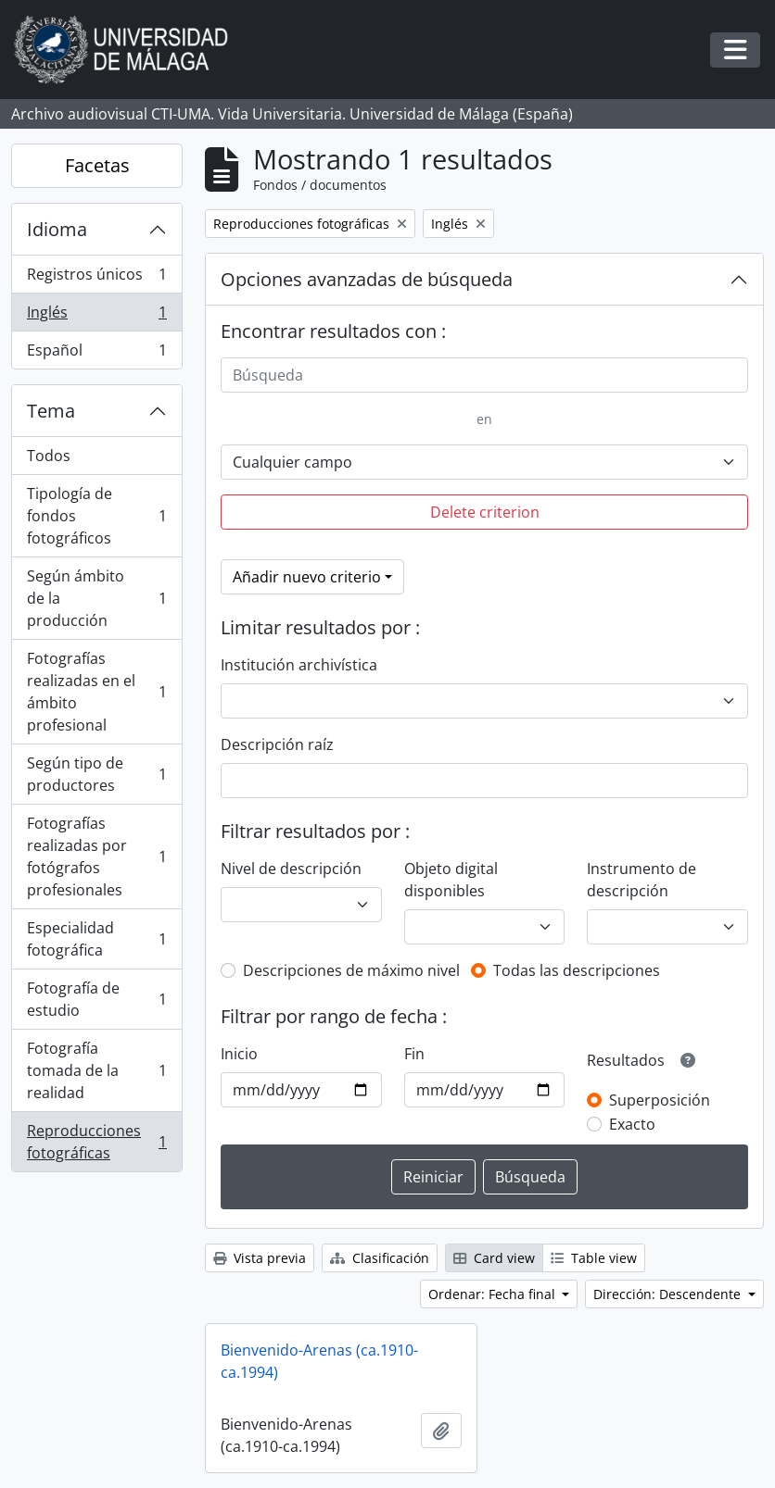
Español (96, 354)
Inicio (239, 1054)
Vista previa (259, 1258)
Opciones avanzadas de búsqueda (367, 279)
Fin (414, 1054)
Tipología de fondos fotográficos (96, 515)
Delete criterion (485, 512)
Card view (494, 1258)
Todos (48, 455)
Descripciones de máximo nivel (351, 970)
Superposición (659, 1100)
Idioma (57, 229)
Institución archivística (299, 665)
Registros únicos (96, 278)
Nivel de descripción (291, 868)
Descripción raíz (277, 744)
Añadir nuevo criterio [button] (307, 577)
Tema (51, 410)
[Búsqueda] (484, 375)
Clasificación (379, 1258)
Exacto (632, 1124)
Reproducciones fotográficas (96, 1141)
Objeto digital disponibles (451, 879)
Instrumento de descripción (641, 879)
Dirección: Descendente (668, 1294)
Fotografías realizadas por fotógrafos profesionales (96, 856)
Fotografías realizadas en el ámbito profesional (96, 691)
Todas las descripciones (576, 970)
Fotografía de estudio (96, 999)
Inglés (96, 316)
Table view (594, 1258)
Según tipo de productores (96, 774)
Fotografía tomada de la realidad (96, 1070)
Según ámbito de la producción (96, 598)
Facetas (97, 165)
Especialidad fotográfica (96, 939)
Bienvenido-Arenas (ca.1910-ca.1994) (319, 1361)
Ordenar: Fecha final (493, 1294)
